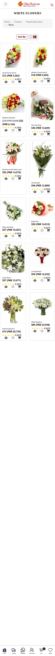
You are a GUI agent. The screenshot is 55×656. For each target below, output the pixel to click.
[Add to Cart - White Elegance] (48, 331)
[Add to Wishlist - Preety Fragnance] (13, 337)
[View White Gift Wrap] (6, 236)
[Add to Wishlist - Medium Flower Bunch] (42, 81)
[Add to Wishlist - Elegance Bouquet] (13, 130)
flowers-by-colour (34, 22)
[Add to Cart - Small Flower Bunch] (19, 82)
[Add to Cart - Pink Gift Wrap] (48, 134)
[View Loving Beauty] (34, 280)
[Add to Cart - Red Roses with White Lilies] (19, 178)
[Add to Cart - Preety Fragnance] (19, 337)
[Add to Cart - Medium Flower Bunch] (48, 81)
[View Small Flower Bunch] (6, 82)
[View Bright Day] (34, 230)
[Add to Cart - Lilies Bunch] (19, 286)
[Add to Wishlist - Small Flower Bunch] (13, 82)
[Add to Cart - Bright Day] (48, 230)
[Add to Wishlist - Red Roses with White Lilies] (13, 178)
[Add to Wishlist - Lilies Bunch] (13, 286)
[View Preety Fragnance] (6, 337)
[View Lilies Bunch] (6, 286)
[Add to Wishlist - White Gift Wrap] (13, 236)
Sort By (22, 36)
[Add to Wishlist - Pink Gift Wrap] (42, 134)
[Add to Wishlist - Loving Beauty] (42, 280)
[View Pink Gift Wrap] (34, 134)
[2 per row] (35, 37)
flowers (17, 22)
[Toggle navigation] (6, 4)
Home (7, 22)
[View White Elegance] (34, 331)
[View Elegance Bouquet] (6, 130)
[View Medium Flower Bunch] (34, 81)
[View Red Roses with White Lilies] (6, 178)
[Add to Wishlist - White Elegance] (42, 331)
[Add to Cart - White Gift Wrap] (19, 236)
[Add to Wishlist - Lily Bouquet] (42, 191)
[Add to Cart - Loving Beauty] (48, 280)
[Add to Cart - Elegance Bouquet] (19, 130)
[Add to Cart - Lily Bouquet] (48, 191)
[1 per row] (30, 37)
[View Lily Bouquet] (34, 191)
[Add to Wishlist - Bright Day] (42, 230)
